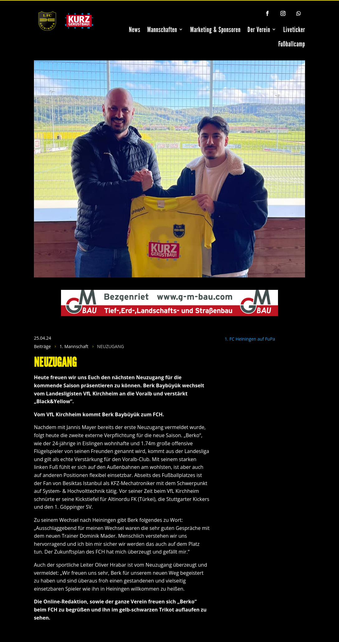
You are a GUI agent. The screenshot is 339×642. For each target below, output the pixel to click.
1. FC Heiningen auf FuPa (250, 339)
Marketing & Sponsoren (215, 29)
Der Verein (258, 29)
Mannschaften (162, 29)
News (134, 29)
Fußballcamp (291, 44)
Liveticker (294, 29)
